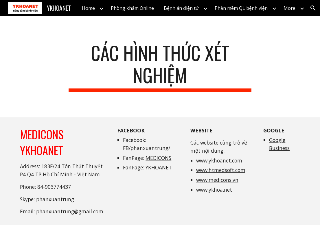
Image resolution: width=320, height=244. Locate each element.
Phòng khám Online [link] (132, 8)
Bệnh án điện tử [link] (181, 8)
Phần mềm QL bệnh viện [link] (241, 8)
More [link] (289, 8)
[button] (313, 8)
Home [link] (88, 8)
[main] (160, 66)
